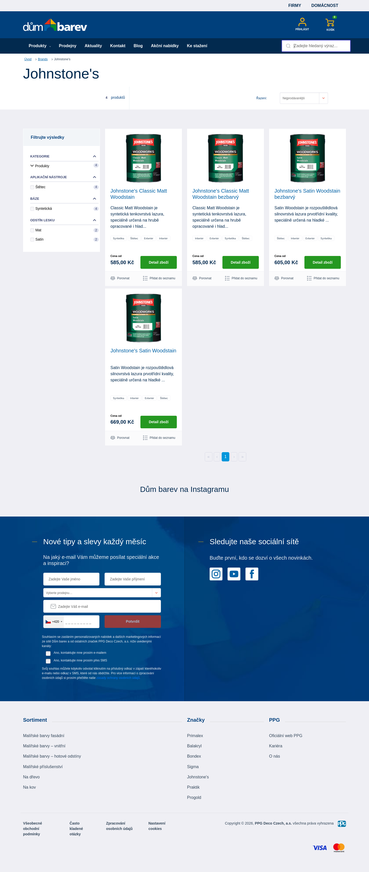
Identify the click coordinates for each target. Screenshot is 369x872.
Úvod (28, 59)
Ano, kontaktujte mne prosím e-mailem (80, 653)
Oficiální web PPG (285, 736)
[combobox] (316, 46)
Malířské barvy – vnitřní (44, 746)
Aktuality (93, 46)
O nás (274, 756)
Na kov (29, 787)
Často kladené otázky (76, 828)
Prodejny (67, 46)
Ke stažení (197, 46)
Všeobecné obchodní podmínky (32, 828)
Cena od (115, 255)
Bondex (194, 756)
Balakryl (194, 746)
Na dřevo (31, 777)
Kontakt (118, 46)
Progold (194, 797)
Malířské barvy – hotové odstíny (52, 756)
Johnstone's (198, 777)
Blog (138, 46)
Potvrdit (132, 621)
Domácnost (324, 5)
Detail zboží (158, 262)
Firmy (294, 5)
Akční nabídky (165, 46)
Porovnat (119, 278)
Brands (43, 59)
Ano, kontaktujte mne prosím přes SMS (80, 660)
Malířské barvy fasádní (43, 736)
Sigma (193, 766)
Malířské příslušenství (43, 766)
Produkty (40, 46)
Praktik (193, 787)
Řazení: (261, 98)
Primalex (195, 736)
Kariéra (275, 746)
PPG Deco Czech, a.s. (274, 823)
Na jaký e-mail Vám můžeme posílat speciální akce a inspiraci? (101, 560)
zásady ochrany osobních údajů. (118, 678)
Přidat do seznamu (159, 278)
